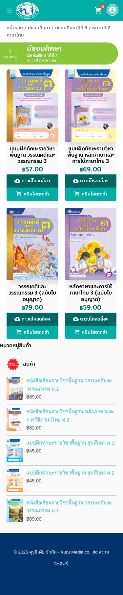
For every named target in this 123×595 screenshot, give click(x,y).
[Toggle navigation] (9, 10)
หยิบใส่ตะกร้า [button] (36, 194)
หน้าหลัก (15, 27)
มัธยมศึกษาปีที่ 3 (71, 27)
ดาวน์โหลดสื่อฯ (32, 180)
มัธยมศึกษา (39, 27)
